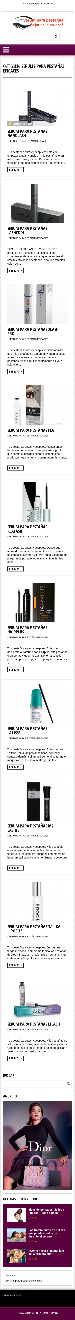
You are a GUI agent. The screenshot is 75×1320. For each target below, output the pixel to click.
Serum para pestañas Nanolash (27, 133)
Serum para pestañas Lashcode (27, 230)
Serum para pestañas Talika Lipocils (33, 928)
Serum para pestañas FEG (30, 430)
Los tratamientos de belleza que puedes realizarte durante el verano (46, 1233)
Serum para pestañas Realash (27, 529)
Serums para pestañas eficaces (38, 3)
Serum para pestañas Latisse (27, 730)
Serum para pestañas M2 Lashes (30, 828)
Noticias (32, 1217)
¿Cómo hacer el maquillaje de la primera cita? (46, 1252)
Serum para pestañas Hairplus (27, 629)
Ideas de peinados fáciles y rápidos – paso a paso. (46, 1211)
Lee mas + (15, 170)
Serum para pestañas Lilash (33, 1024)
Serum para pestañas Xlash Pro (33, 331)
